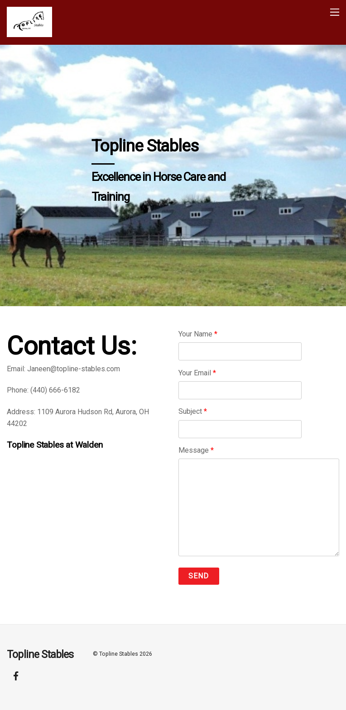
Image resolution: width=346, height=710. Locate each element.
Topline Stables (118, 654)
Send (198, 576)
